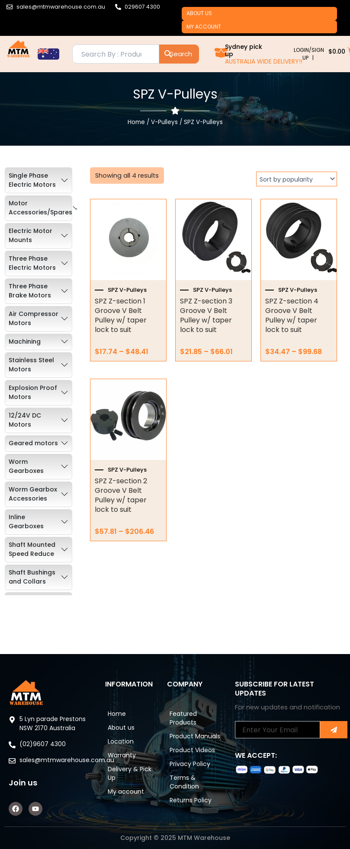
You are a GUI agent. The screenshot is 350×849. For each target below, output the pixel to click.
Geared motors (33, 451)
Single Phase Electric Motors (32, 188)
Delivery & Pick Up (129, 760)
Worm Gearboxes (26, 474)
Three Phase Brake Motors (30, 299)
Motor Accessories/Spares (40, 216)
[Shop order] (296, 187)
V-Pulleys (164, 130)
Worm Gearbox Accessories (33, 502)
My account (207, 32)
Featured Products (189, 690)
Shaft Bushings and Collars (32, 585)
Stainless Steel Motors (31, 373)
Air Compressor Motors (33, 326)
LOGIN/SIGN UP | (309, 62)
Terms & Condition (190, 786)
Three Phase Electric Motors (32, 271)
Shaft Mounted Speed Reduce (32, 557)
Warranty (128, 738)
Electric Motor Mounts (30, 243)
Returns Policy (197, 807)
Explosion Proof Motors (33, 400)
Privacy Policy (196, 764)
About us (203, 15)
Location (127, 721)
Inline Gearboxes (26, 530)
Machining (25, 349)
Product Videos (187, 742)
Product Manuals (188, 716)
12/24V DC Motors (25, 428)
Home (136, 130)
